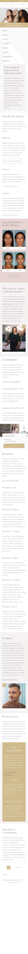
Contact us (20, 311)
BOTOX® (4, 30)
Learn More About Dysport (10, 186)
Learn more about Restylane (10, 480)
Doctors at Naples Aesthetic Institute (10, 879)
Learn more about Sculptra (10, 679)
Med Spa (21, 1)
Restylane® (5, 48)
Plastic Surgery (7, 1)
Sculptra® (5, 52)
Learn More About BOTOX (12, 161)
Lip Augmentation (7, 56)
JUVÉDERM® (6, 43)
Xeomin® (5, 39)
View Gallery (14, 276)
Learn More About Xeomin (10, 215)
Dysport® (5, 35)
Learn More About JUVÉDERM (11, 382)
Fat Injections (6, 61)
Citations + (5, 874)
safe (5, 102)
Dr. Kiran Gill (15, 299)
